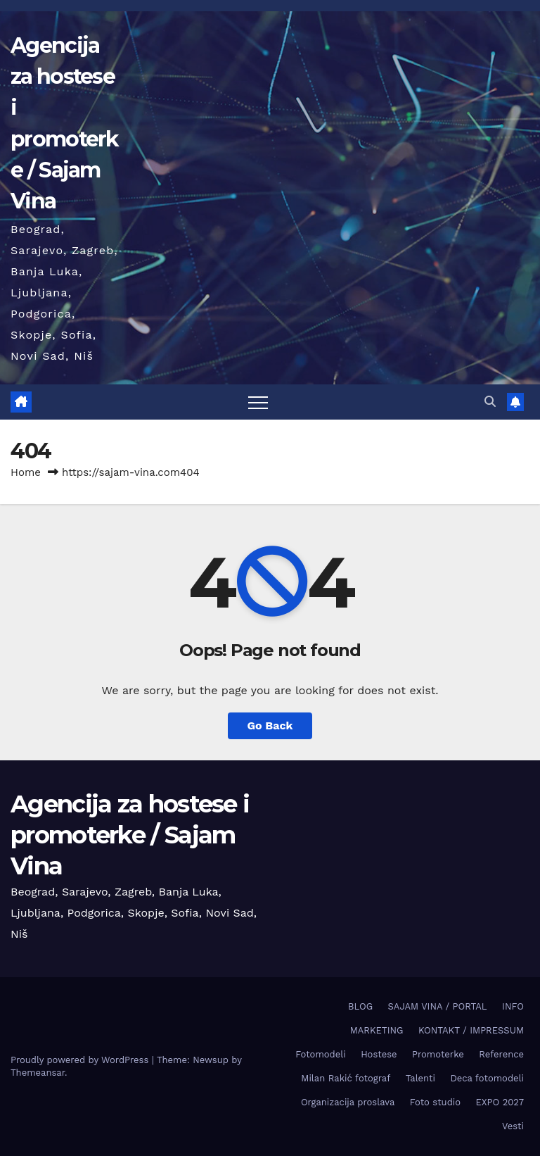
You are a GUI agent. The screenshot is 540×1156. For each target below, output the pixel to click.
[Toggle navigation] (258, 402)
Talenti (420, 1078)
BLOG (360, 1006)
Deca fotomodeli (487, 1078)
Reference (501, 1054)
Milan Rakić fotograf (345, 1078)
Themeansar (38, 1072)
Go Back (270, 725)
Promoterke (438, 1054)
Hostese (379, 1054)
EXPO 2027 (500, 1102)
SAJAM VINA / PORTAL (437, 1006)
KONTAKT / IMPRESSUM (471, 1030)
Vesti (513, 1126)
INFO (513, 1006)
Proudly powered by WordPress (81, 1060)
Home (26, 472)
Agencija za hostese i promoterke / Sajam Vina (130, 835)
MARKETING (377, 1030)
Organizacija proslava (347, 1102)
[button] (490, 401)
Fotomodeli (320, 1054)
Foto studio (435, 1102)
